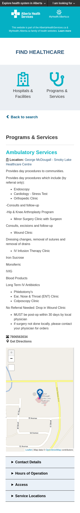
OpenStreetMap (53, 450)
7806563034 (19, 337)
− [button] (11, 359)
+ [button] (11, 353)
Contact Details (28, 462)
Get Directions (20, 341)
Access (21, 485)
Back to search (22, 117)
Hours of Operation (31, 473)
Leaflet (29, 450)
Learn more (64, 31)
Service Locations (30, 496)
